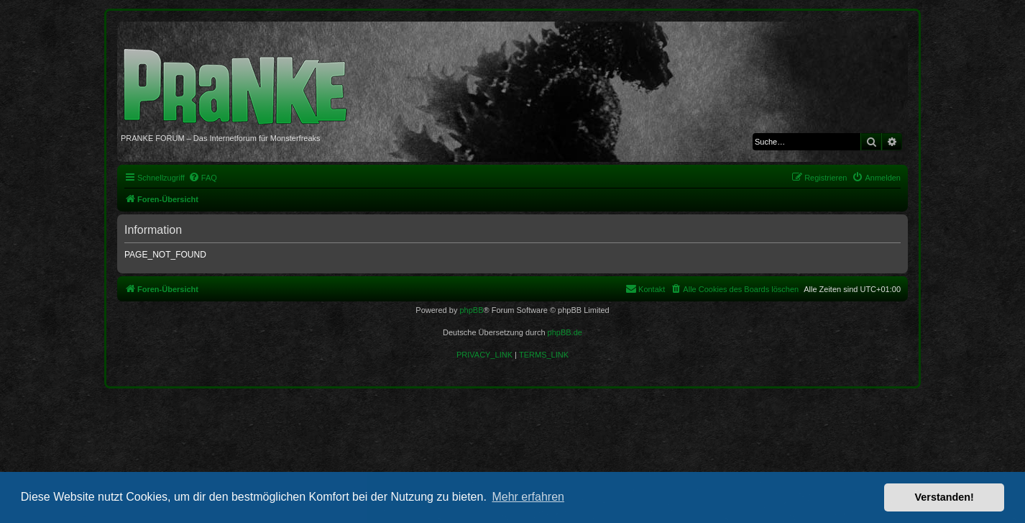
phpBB (471, 310)
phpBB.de (565, 332)
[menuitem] (202, 177)
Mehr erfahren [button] (528, 497)
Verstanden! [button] (944, 497)
